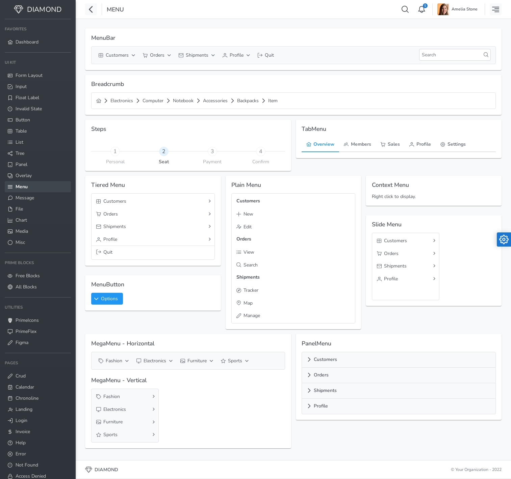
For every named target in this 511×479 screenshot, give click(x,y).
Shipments (325, 390)
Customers (325, 359)
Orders (321, 375)
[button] (107, 299)
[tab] (163, 151)
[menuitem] (38, 36)
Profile (321, 406)
